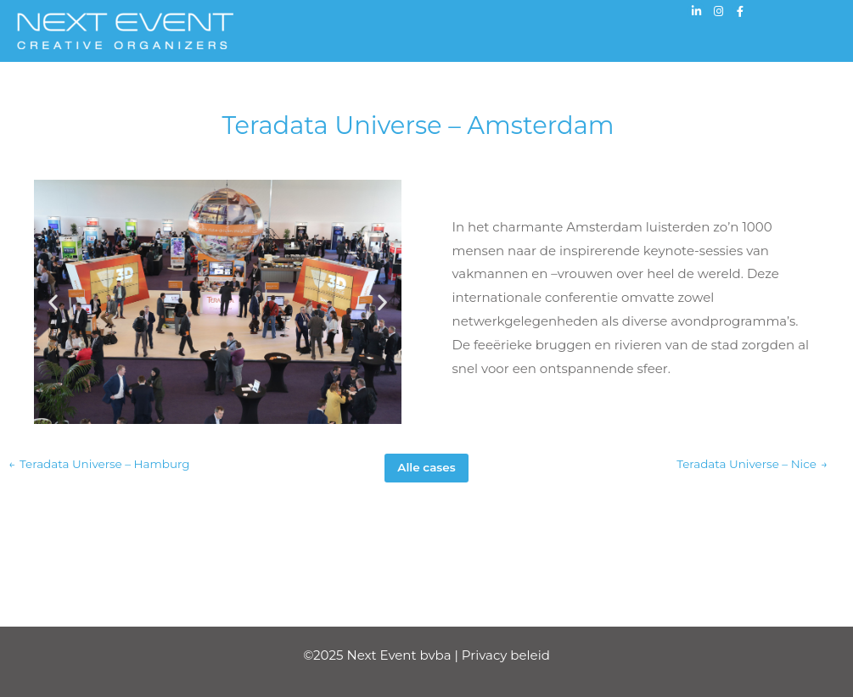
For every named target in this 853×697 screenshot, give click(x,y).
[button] (53, 302)
